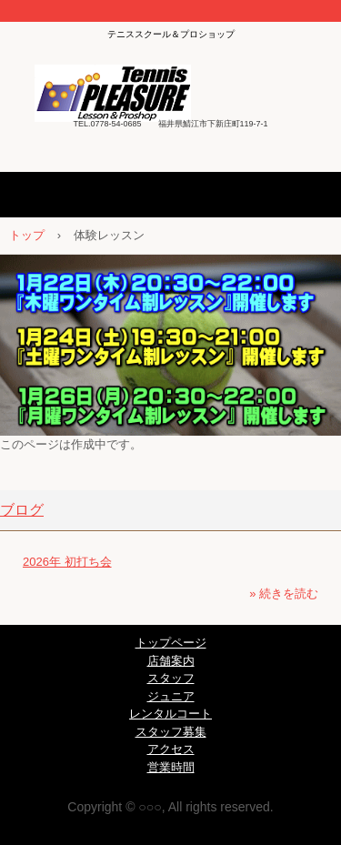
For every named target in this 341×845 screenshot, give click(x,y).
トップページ (170, 642)
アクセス (171, 749)
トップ (27, 235)
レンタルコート (170, 713)
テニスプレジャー (170, 87)
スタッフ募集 (170, 732)
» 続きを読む (283, 593)
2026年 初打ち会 (67, 561)
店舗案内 (171, 661)
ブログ (22, 510)
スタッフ (171, 678)
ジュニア (171, 696)
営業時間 (171, 767)
